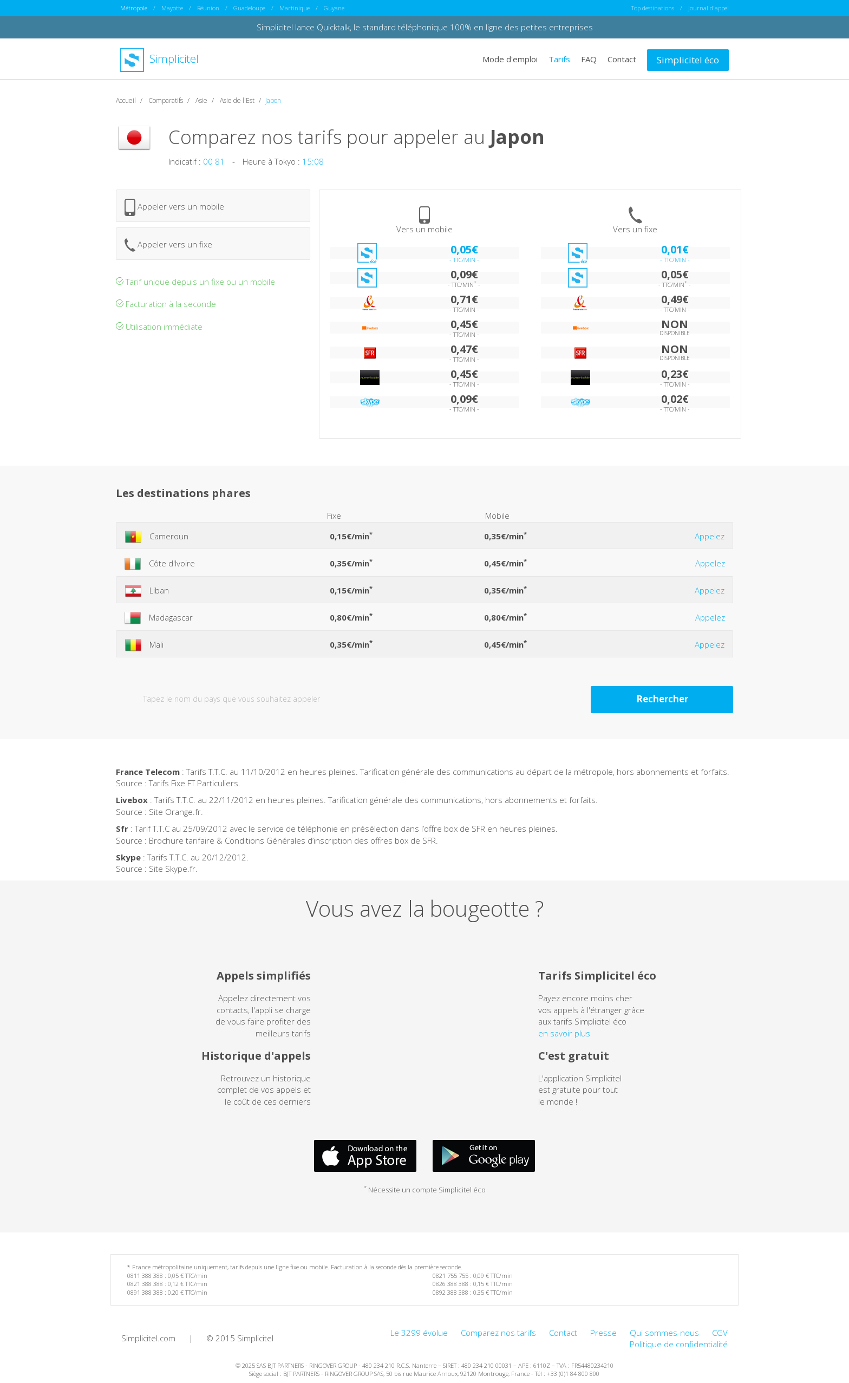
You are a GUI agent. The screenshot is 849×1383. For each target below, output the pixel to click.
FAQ (589, 58)
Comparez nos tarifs (498, 1332)
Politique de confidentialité (679, 1343)
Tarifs (559, 58)
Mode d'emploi (510, 58)
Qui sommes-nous (664, 1332)
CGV (720, 1332)
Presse (603, 1332)
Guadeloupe (249, 8)
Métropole (133, 8)
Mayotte (172, 8)
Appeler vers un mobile (174, 207)
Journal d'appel (708, 8)
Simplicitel (159, 58)
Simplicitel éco (688, 59)
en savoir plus (564, 1032)
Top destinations (652, 8)
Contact (622, 58)
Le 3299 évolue (419, 1332)
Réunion (208, 8)
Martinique (294, 8)
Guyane (334, 8)
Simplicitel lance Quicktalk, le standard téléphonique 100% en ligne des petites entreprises (425, 27)
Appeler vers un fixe (168, 244)
